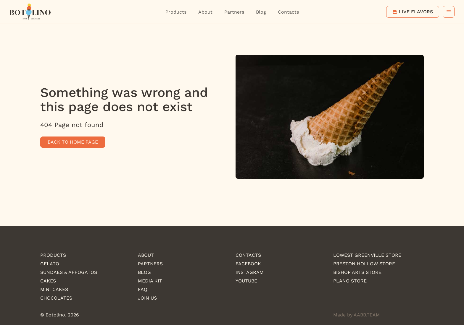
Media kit (150, 281)
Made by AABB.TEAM (356, 315)
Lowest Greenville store (367, 255)
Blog (261, 12)
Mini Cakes (54, 289)
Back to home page (73, 142)
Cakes (48, 281)
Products (175, 12)
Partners (234, 12)
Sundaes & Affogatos (68, 272)
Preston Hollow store (364, 263)
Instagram (250, 272)
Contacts (288, 12)
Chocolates (56, 298)
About (205, 12)
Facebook (248, 263)
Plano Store (350, 281)
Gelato (49, 263)
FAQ (142, 289)
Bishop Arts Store (357, 272)
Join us (147, 298)
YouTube (246, 281)
